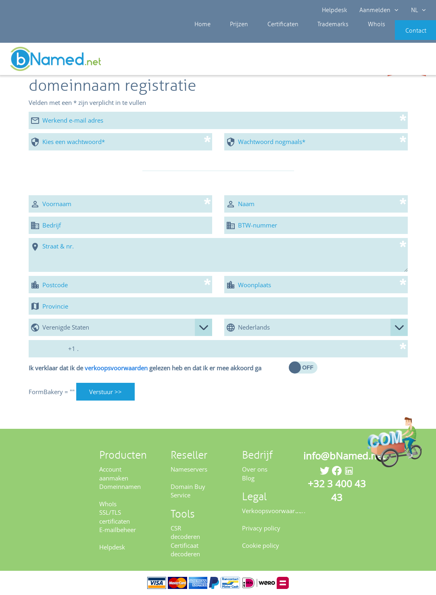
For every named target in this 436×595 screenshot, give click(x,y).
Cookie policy (260, 545)
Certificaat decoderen (185, 549)
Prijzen (225, 36)
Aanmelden (379, 10)
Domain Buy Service (188, 490)
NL (418, 10)
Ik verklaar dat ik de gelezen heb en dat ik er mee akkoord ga (145, 368)
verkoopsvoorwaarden (116, 368)
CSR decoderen (185, 532)
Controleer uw (407, 61)
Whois (347, 36)
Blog (248, 478)
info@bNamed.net (344, 455)
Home (194, 36)
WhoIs (108, 504)
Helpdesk (335, 10)
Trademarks (308, 36)
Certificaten (264, 36)
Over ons (254, 469)
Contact (402, 36)
